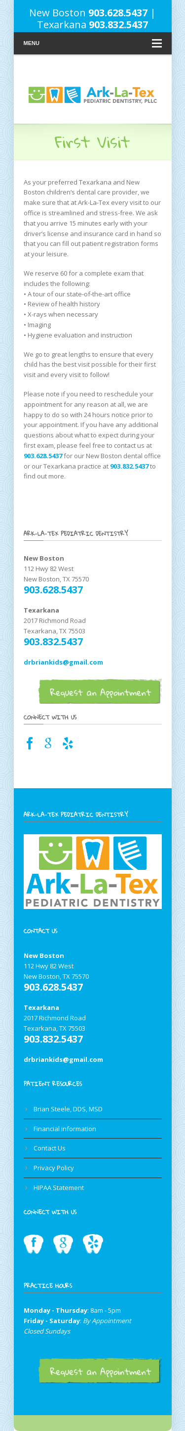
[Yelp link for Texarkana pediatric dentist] (68, 746)
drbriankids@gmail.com (63, 662)
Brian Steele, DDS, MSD (68, 1108)
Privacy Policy (54, 1167)
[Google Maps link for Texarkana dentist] (48, 746)
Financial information (65, 1128)
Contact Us (50, 1148)
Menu (93, 43)
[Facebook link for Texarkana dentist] (30, 746)
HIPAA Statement (59, 1187)
